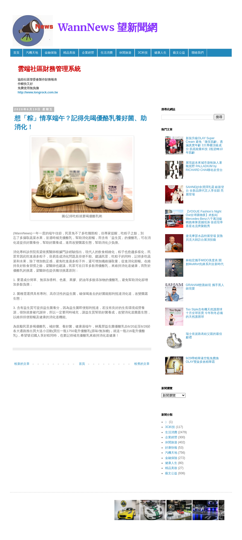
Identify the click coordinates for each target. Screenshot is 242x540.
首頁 (16, 52)
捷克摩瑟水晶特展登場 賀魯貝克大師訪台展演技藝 (204, 237)
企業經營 (88, 52)
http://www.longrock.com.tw (38, 92)
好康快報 (171, 447)
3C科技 (143, 52)
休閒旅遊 (125, 52)
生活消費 (107, 52)
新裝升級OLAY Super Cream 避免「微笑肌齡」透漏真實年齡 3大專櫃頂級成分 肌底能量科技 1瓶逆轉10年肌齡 (204, 145)
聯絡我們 (198, 52)
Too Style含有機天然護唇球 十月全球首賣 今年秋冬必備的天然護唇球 (204, 313)
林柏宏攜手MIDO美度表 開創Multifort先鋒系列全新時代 (205, 262)
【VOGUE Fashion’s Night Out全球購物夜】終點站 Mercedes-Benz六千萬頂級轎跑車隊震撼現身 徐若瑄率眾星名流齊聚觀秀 (204, 219)
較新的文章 (21, 364)
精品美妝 (69, 52)
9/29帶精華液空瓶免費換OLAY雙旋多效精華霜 (202, 360)
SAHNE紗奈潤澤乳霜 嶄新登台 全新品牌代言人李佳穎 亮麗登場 (205, 190)
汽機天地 (32, 52)
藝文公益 (179, 52)
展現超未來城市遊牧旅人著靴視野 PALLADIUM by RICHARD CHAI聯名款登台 (204, 166)
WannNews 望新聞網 (107, 27)
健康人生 (160, 52)
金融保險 (51, 52)
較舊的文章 (141, 364)
